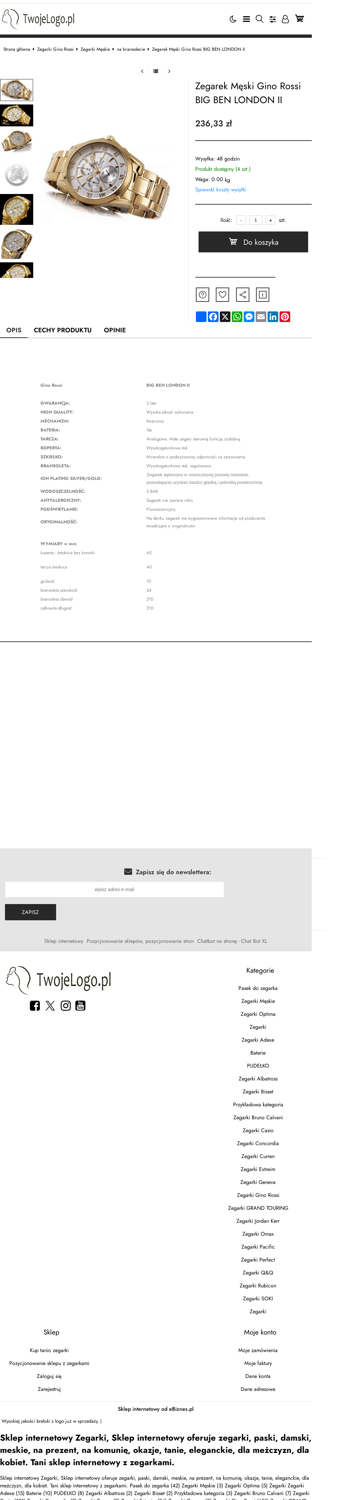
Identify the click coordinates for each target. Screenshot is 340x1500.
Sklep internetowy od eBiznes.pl (170, 1406)
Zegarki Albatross (277, 1076)
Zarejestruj (58, 1387)
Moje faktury (277, 1361)
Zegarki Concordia (277, 1141)
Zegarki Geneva (277, 1180)
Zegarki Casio (277, 1128)
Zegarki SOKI (277, 1296)
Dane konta (277, 1374)
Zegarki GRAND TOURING (277, 1205)
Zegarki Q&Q (277, 1270)
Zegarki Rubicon (277, 1283)
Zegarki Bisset (277, 1089)
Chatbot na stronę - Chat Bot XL (247, 939)
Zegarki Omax (277, 1231)
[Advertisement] (170, 700)
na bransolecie (138, 46)
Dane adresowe (277, 1387)
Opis (21, 327)
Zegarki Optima (277, 1011)
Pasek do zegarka (277, 986)
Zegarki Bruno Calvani (277, 1115)
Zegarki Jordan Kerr (277, 1218)
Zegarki (277, 1024)
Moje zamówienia (277, 1348)
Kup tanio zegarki (58, 1348)
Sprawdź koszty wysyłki (236, 187)
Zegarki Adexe (277, 1037)
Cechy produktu (70, 327)
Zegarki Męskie (102, 46)
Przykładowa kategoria (277, 1102)
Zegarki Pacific (277, 1244)
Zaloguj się (58, 1374)
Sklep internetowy (78, 939)
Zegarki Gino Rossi (62, 46)
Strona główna (23, 46)
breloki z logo (57, 1418)
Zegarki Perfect (277, 1257)
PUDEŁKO (277, 1063)
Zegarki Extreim (277, 1167)
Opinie (122, 327)
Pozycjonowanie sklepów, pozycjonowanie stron (154, 939)
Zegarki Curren (277, 1154)
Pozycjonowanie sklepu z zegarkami (59, 1361)
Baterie (277, 1050)
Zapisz (36, 910)
